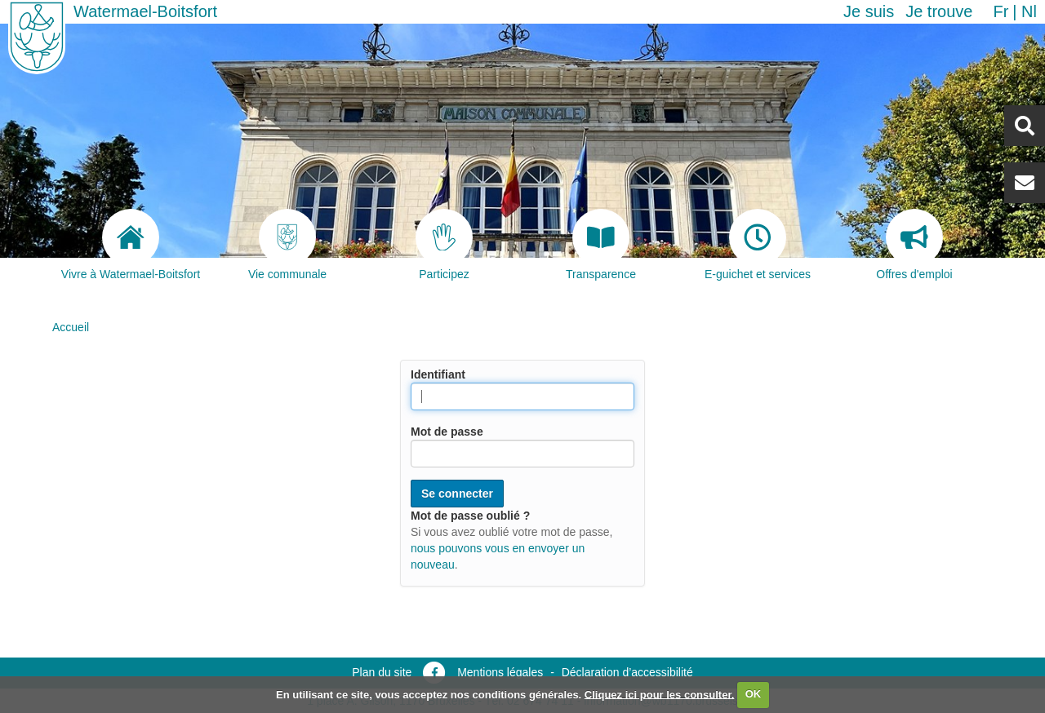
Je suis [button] (868, 11)
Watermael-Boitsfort (145, 11)
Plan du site (381, 672)
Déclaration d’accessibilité (627, 672)
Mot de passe (447, 431)
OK (753, 694)
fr (1000, 11)
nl (1029, 11)
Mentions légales (500, 672)
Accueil (70, 327)
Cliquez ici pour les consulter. (660, 694)
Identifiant (438, 374)
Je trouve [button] (938, 11)
